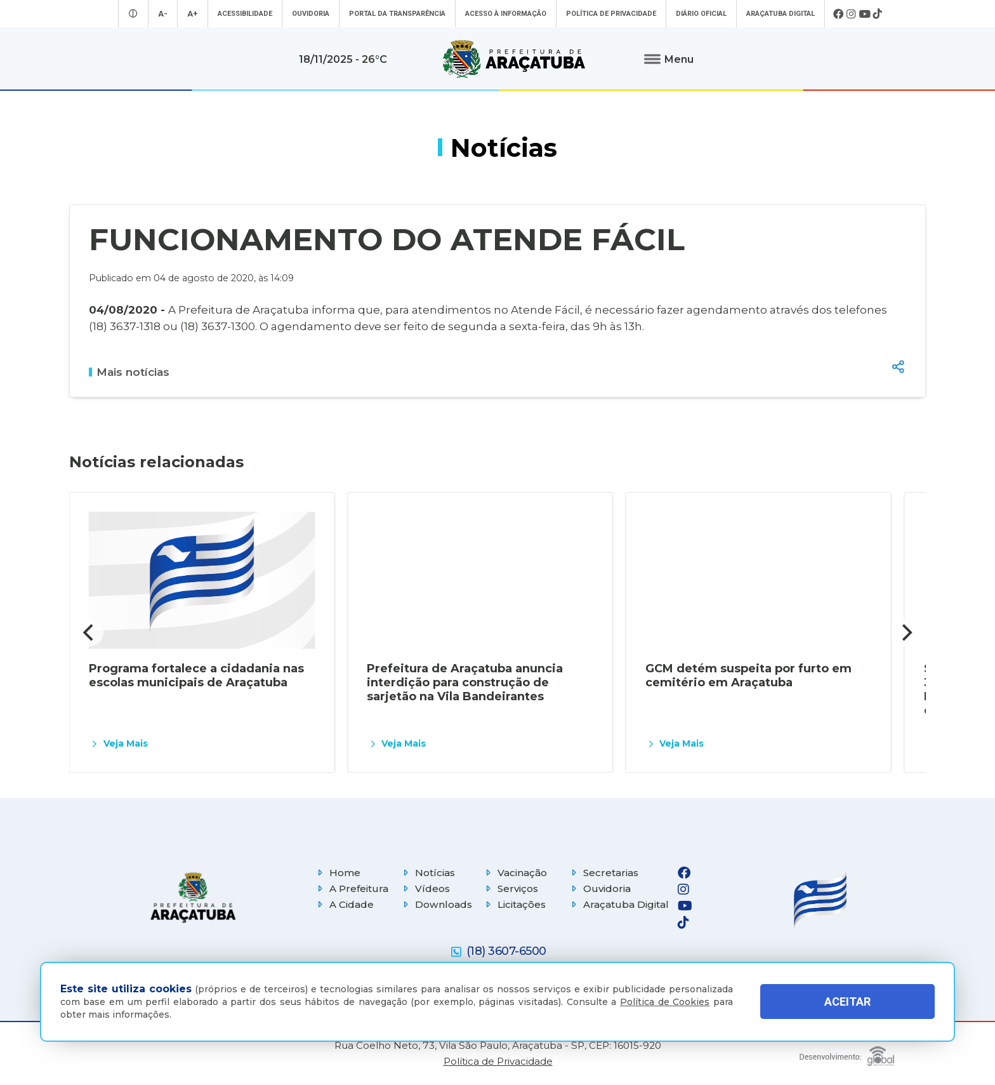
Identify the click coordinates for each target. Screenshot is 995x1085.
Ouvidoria (310, 14)
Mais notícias (129, 372)
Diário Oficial (701, 14)
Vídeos (425, 888)
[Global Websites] (847, 1053)
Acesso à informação (505, 14)
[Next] (905, 632)
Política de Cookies (664, 1002)
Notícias (427, 873)
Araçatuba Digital (780, 14)
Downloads (436, 904)
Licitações (514, 904)
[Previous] (89, 632)
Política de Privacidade (611, 14)
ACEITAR (847, 1001)
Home (337, 873)
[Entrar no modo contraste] (133, 14)
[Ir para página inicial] (514, 59)
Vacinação (514, 873)
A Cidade (344, 904)
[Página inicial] (192, 897)
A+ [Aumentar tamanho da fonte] (192, 13)
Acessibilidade (245, 14)
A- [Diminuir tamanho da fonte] (163, 13)
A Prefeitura (351, 888)
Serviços (510, 888)
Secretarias (603, 873)
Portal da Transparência (397, 14)
